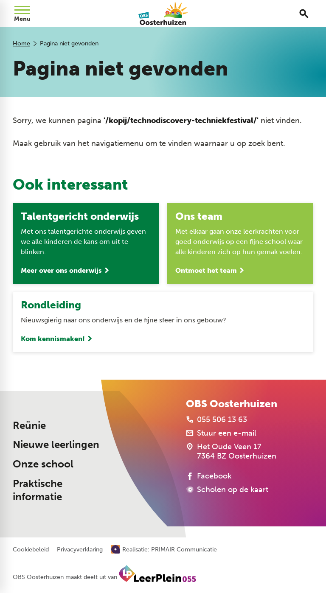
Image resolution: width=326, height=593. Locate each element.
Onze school (43, 464)
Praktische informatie (37, 490)
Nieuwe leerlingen (56, 444)
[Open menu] (22, 13)
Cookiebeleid (31, 549)
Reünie (29, 425)
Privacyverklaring (80, 549)
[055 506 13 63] (216, 419)
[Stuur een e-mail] (221, 433)
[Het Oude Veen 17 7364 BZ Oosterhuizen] (231, 451)
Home (21, 43)
